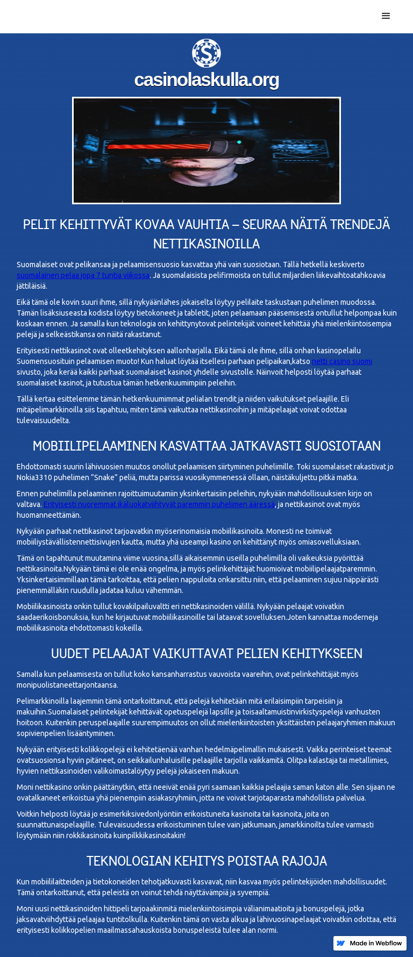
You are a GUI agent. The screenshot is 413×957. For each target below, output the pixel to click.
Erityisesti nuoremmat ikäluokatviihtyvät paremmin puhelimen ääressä (159, 504)
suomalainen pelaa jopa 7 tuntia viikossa (83, 275)
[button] (386, 16)
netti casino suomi (342, 361)
